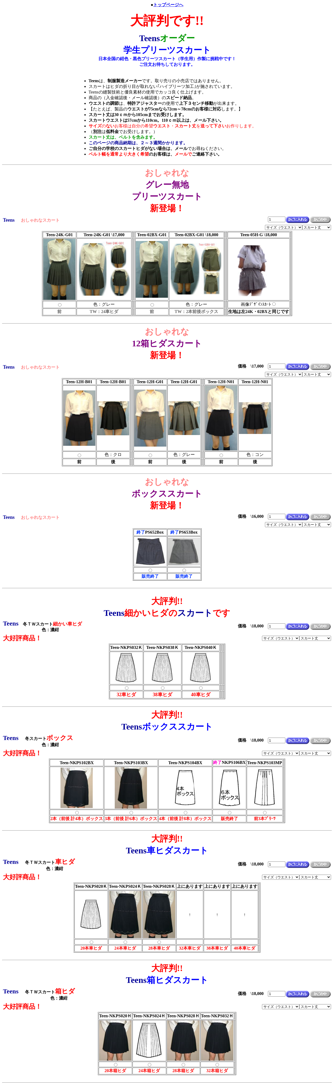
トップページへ (168, 4)
